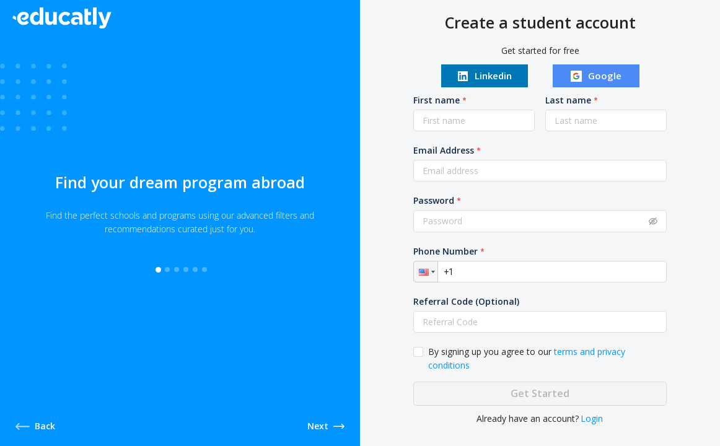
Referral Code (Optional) (467, 301)
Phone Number (446, 251)
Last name (568, 100)
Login (592, 418)
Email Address (444, 150)
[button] (426, 271)
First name (437, 100)
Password (434, 200)
